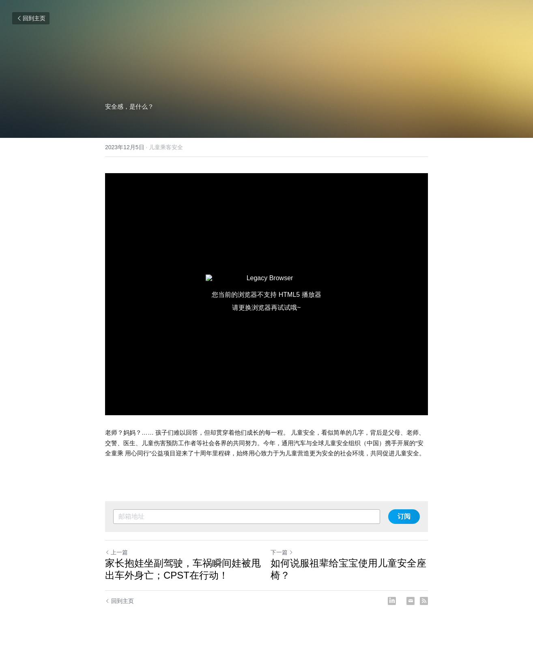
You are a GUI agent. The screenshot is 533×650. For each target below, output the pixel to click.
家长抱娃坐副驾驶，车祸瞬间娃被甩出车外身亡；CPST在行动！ (183, 569)
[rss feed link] (424, 601)
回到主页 (30, 18)
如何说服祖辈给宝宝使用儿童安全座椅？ (348, 569)
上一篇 (116, 552)
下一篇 (282, 552)
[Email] (410, 601)
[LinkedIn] (392, 601)
